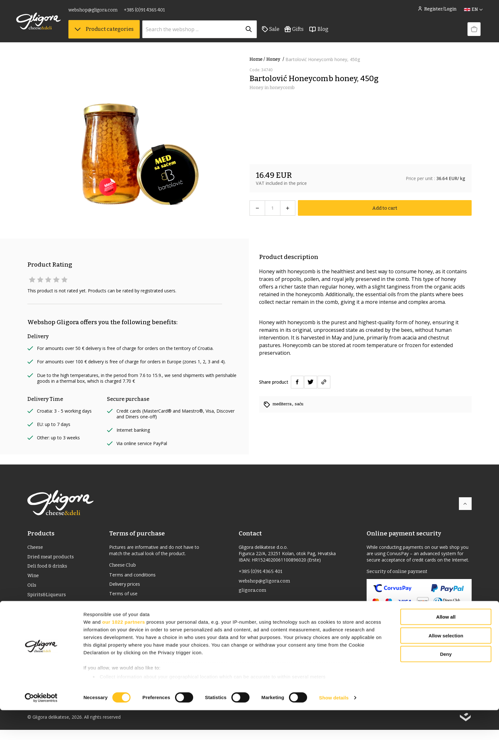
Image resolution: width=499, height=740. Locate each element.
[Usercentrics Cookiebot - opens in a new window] (41, 727)
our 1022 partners (123, 651)
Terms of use (125, 596)
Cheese (36, 548)
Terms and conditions (135, 575)
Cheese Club (124, 565)
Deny (446, 684)
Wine (33, 578)
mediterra (283, 404)
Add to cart (385, 208)
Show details (334, 727)
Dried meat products (52, 558)
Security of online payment (398, 572)
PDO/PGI (37, 609)
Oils (32, 588)
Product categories (115, 32)
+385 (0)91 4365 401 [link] (155, 12)
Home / (257, 59)
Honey (275, 59)
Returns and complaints (137, 606)
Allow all (446, 647)
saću (302, 404)
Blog (330, 32)
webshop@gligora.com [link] (104, 12)
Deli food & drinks (48, 568)
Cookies (118, 626)
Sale (282, 32)
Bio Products (42, 619)
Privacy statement (130, 616)
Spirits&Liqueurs (47, 599)
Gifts (305, 32)
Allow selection (445, 665)
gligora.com (253, 592)
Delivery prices (126, 586)
